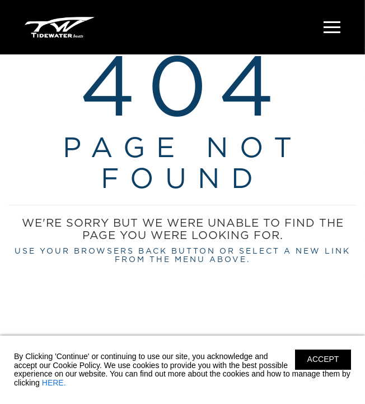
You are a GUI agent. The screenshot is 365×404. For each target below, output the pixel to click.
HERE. (54, 382)
